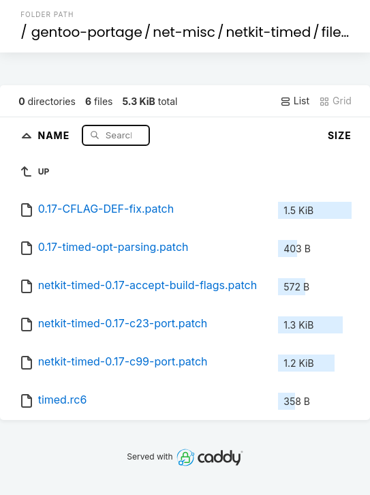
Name (54, 134)
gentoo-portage (86, 32)
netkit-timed (268, 32)
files (335, 32)
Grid (335, 101)
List (294, 101)
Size (340, 135)
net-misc (184, 32)
